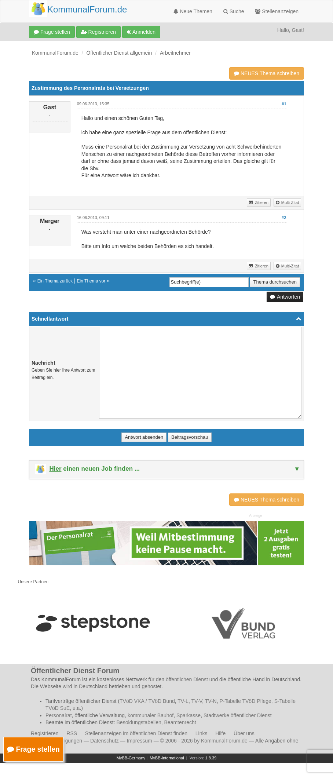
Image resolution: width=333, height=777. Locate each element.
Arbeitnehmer (175, 53)
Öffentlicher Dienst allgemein (119, 53)
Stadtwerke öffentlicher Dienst (238, 715)
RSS (71, 733)
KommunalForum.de (55, 53)
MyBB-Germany (131, 758)
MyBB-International (167, 758)
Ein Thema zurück (55, 281)
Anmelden (141, 32)
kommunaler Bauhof (150, 715)
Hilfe (220, 733)
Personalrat (58, 715)
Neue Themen (192, 11)
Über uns (244, 733)
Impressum (139, 741)
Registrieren (98, 32)
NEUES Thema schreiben (266, 73)
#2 (284, 217)
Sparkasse (188, 715)
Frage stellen (52, 32)
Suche (233, 11)
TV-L (183, 701)
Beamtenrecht (180, 722)
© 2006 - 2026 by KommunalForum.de (204, 741)
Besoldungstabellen (139, 722)
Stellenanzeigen (277, 11)
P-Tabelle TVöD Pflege (245, 701)
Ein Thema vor (91, 281)
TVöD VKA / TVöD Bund (147, 701)
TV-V (196, 701)
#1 (284, 104)
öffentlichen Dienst (187, 679)
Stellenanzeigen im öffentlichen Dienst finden (136, 733)
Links (201, 733)
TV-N (211, 701)
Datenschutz (104, 741)
